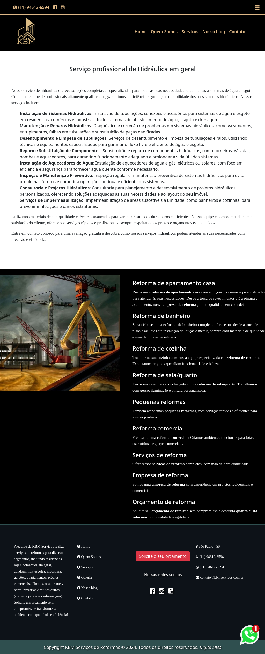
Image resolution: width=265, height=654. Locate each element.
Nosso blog (213, 31)
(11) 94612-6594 (31, 7)
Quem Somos (164, 31)
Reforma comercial (158, 428)
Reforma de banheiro (161, 315)
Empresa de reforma (160, 475)
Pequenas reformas (159, 401)
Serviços (190, 31)
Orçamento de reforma (163, 502)
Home (141, 31)
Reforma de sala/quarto (164, 375)
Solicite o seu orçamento (163, 556)
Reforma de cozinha (159, 348)
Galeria (84, 577)
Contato (237, 31)
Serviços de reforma (159, 455)
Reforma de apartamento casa (173, 283)
